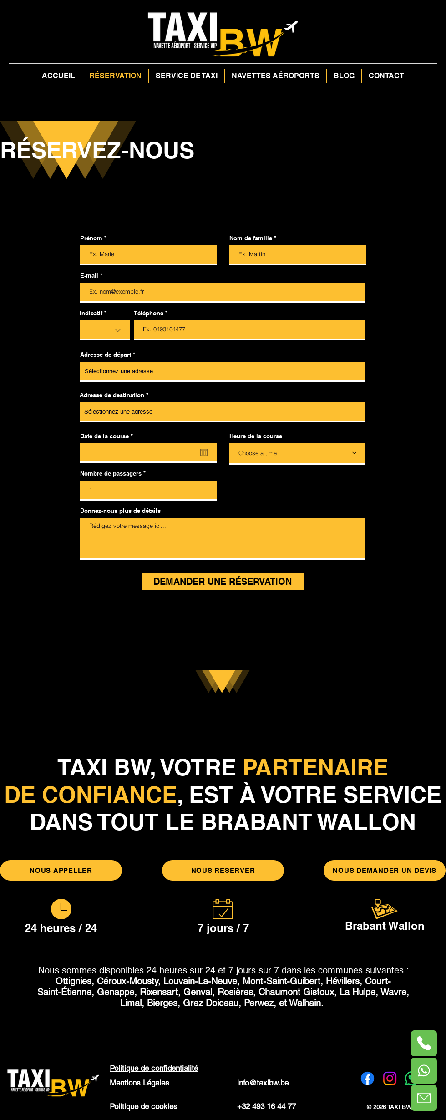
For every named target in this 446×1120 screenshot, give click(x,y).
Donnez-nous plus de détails (120, 511)
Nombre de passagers (111, 473)
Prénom (91, 238)
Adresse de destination (112, 395)
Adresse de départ (105, 355)
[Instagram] (390, 1078)
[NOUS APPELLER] (61, 870)
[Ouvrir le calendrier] (204, 452)
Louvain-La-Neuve (200, 981)
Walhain (305, 1003)
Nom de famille (250, 238)
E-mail (89, 276)
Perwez (259, 1003)
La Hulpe (357, 992)
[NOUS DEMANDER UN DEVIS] (385, 870)
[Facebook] (367, 1078)
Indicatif (91, 313)
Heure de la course (255, 436)
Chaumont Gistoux (296, 992)
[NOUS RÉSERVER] (223, 870)
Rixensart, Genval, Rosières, (198, 992)
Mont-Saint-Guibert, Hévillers (301, 981)
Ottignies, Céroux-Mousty (107, 981)
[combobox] (222, 372)
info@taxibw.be (263, 1082)
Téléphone (148, 313)
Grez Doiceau (210, 1003)
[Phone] (424, 1071)
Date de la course (108, 436)
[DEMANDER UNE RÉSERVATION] (223, 581)
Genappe (115, 992)
